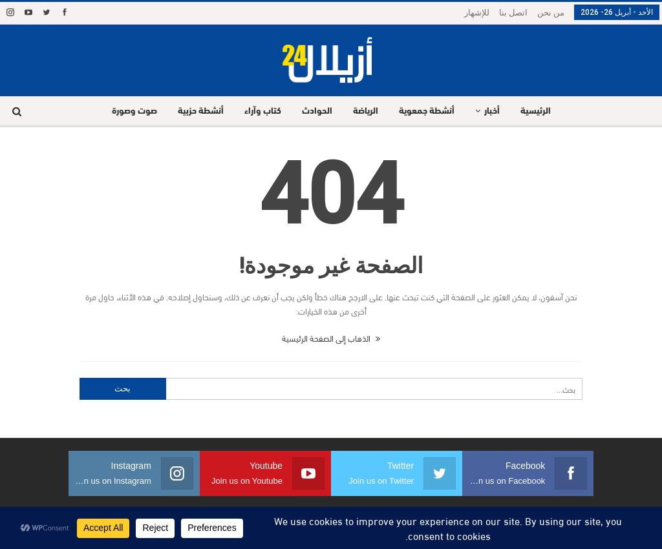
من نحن (550, 12)
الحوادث (316, 111)
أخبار (496, 111)
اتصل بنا (513, 12)
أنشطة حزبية (196, 111)
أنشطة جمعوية (429, 111)
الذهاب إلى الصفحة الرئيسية (331, 338)
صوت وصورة (127, 111)
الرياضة (366, 111)
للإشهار (476, 12)
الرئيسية (542, 111)
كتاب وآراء (259, 111)
